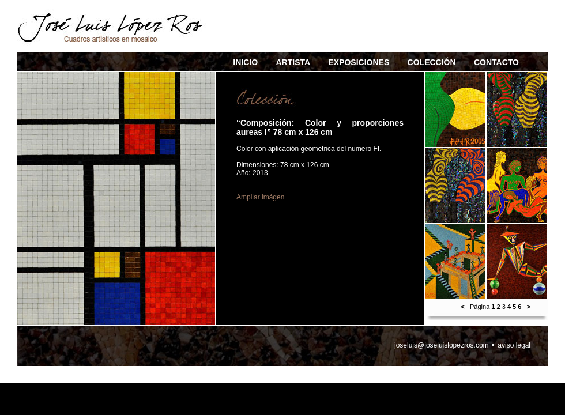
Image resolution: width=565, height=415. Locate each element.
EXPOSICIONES (358, 62)
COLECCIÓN (432, 62)
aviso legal (514, 345)
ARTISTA (293, 62)
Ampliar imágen (260, 197)
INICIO (245, 62)
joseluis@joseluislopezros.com (441, 345)
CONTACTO (496, 62)
